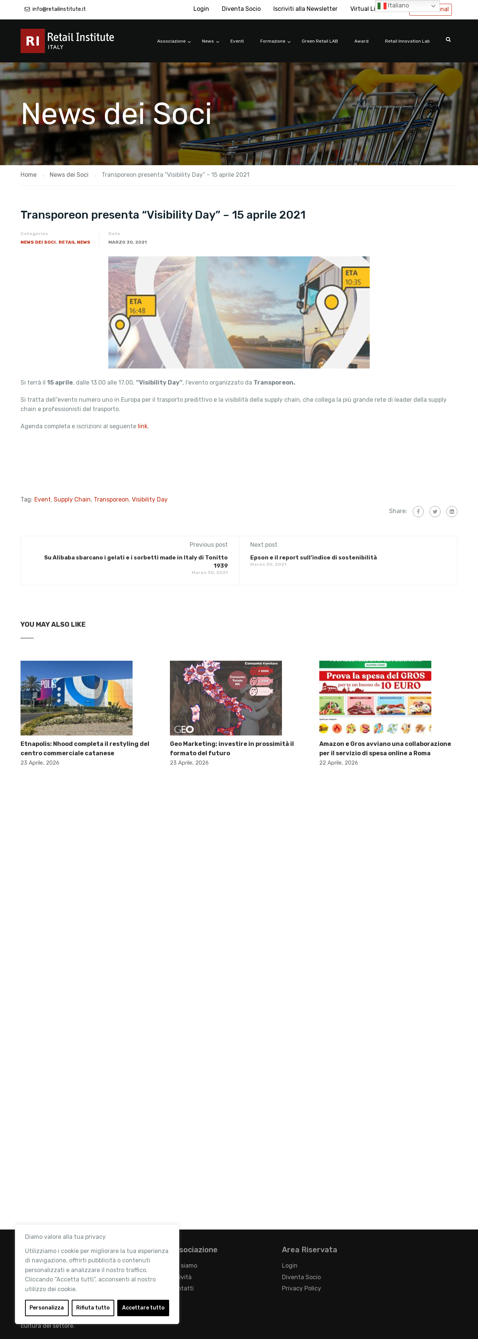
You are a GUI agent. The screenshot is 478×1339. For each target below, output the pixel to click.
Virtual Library (370, 8)
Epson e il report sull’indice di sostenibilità (313, 557)
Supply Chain (72, 499)
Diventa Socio (241, 8)
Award (361, 41)
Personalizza (47, 1308)
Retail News (74, 242)
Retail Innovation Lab (407, 41)
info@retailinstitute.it (59, 9)
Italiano (393, 5)
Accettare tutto (143, 1308)
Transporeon (111, 499)
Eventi (237, 41)
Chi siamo (183, 1265)
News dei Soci (38, 242)
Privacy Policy (301, 1288)
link (143, 426)
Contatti (182, 1288)
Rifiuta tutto (93, 1308)
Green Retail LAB (320, 41)
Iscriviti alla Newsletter (305, 8)
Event (42, 499)
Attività (181, 1277)
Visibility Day (150, 499)
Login (201, 8)
